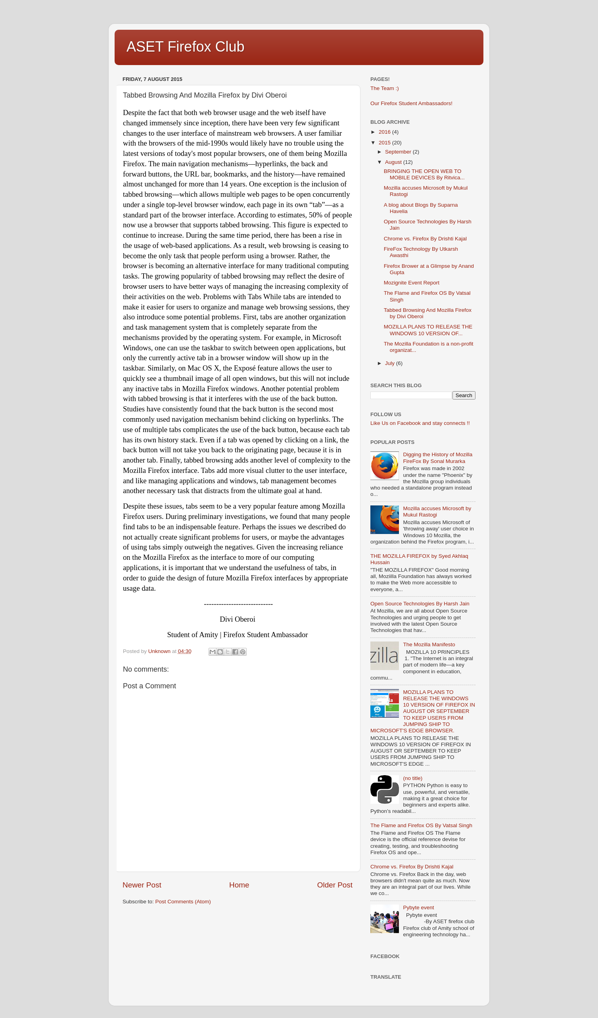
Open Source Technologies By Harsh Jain (420, 604)
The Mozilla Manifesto (429, 644)
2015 (385, 143)
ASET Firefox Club (185, 46)
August (394, 162)
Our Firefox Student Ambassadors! (411, 103)
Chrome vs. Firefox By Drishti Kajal (425, 239)
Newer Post (142, 885)
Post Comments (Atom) (183, 902)
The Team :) (384, 88)
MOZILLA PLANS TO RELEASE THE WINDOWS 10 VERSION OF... (428, 330)
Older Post (335, 885)
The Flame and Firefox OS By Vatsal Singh (421, 825)
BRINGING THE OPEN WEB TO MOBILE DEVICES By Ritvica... (424, 174)
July (390, 363)
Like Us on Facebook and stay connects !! (420, 423)
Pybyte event (418, 907)
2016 (385, 132)
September (399, 152)
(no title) (412, 778)
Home (239, 885)
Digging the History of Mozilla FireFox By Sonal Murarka (437, 457)
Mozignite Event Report (411, 283)
